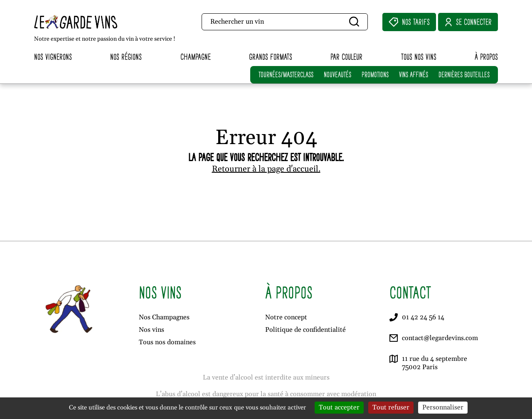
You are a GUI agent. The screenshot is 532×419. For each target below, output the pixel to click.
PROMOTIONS (375, 74)
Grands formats (270, 57)
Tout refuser (390, 407)
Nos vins (151, 330)
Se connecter (468, 22)
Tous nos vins (418, 57)
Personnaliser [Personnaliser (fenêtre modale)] (442, 407)
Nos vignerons (53, 57)
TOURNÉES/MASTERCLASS (286, 74)
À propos (486, 57)
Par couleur (346, 57)
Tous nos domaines (167, 342)
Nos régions (126, 57)
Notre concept (286, 317)
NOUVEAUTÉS (337, 74)
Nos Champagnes (164, 317)
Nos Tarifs (409, 22)
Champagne (195, 57)
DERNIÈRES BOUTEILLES (464, 74)
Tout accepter (339, 407)
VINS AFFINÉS (413, 74)
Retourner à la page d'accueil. (266, 169)
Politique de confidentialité (305, 330)
